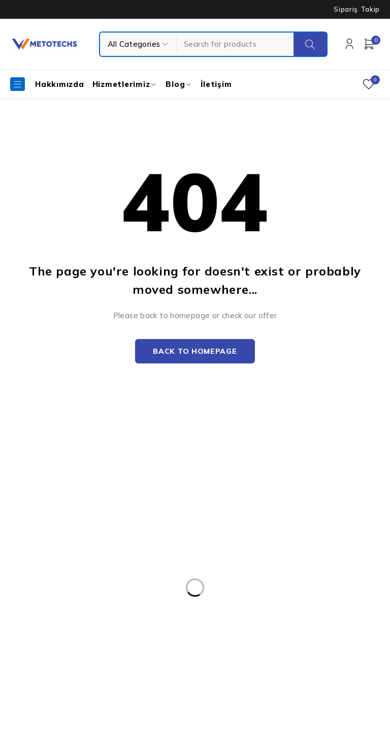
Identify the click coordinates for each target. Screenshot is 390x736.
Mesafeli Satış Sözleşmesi (260, 569)
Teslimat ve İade (244, 549)
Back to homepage (195, 351)
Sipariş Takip (357, 9)
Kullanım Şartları (243, 508)
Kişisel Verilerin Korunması (260, 488)
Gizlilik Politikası (242, 529)
